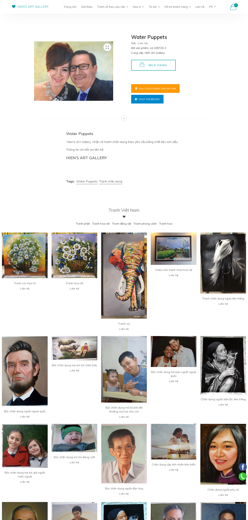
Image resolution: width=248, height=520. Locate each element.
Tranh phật (83, 223)
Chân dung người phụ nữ (223, 489)
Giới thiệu (86, 7)
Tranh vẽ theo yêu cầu (112, 7)
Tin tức (154, 7)
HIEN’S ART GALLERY (33, 7)
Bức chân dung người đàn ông (124, 488)
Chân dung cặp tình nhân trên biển (173, 464)
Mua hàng (153, 64)
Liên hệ (199, 7)
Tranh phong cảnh (145, 223)
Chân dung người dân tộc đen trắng (223, 399)
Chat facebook (147, 99)
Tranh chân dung (110, 181)
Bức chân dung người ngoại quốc (25, 411)
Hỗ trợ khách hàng (177, 7)
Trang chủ (70, 7)
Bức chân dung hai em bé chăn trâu (74, 365)
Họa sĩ (138, 7)
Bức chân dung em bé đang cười (74, 457)
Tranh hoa (165, 223)
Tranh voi (124, 323)
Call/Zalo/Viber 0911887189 (155, 88)
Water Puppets (87, 181)
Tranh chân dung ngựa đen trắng (223, 298)
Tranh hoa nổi (101, 223)
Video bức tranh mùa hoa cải (173, 270)
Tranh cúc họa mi (25, 283)
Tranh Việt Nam (124, 210)
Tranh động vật (121, 223)
